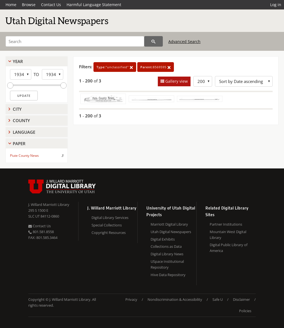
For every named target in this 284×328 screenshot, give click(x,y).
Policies (245, 310)
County (21, 120)
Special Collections (107, 225)
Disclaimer (241, 299)
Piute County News (24, 155)
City (17, 109)
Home (11, 4)
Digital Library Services (110, 217)
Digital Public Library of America (228, 247)
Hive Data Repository (168, 274)
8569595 (155, 67)
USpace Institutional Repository (167, 264)
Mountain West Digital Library (228, 234)
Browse (29, 4)
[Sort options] (244, 81)
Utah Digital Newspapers (171, 231)
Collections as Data (166, 246)
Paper (19, 143)
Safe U (217, 299)
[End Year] (52, 74)
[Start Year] (20, 74)
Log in (275, 4)
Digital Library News (167, 253)
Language (24, 132)
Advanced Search (184, 41)
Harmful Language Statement (94, 4)
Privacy (131, 299)
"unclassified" (115, 67)
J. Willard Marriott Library (48, 204)
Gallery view (176, 81)
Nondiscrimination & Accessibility (175, 299)
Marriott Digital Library (169, 224)
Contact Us (51, 4)
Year (18, 61)
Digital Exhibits (163, 239)
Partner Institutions (226, 224)
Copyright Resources (109, 232)
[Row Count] (202, 81)
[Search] (75, 41)
